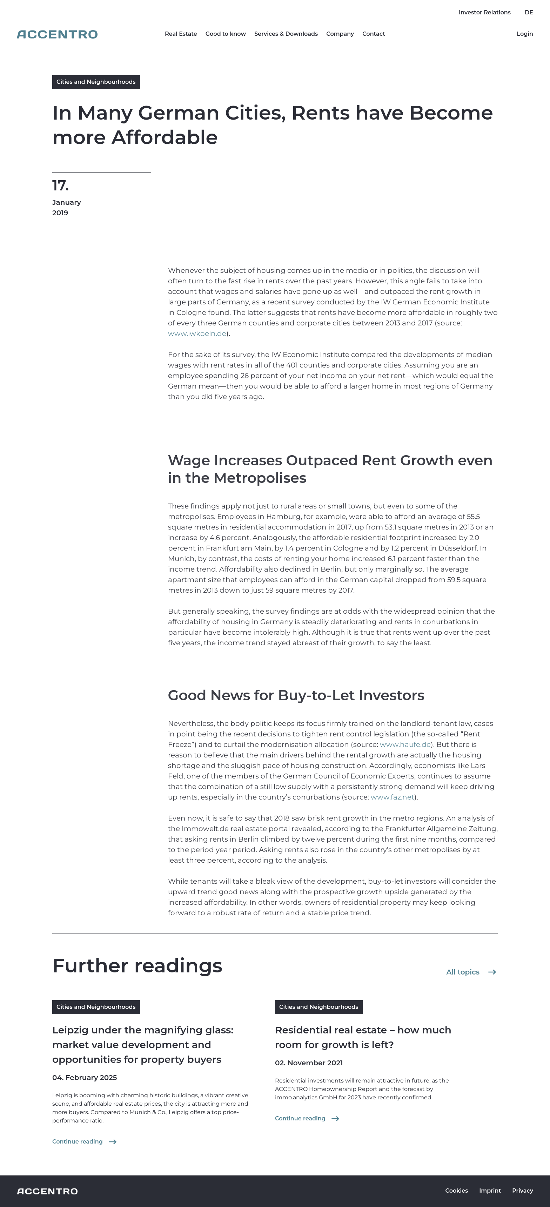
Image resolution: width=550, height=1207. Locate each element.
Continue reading (85, 1141)
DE (529, 12)
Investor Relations (485, 12)
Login (525, 34)
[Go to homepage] (57, 34)
